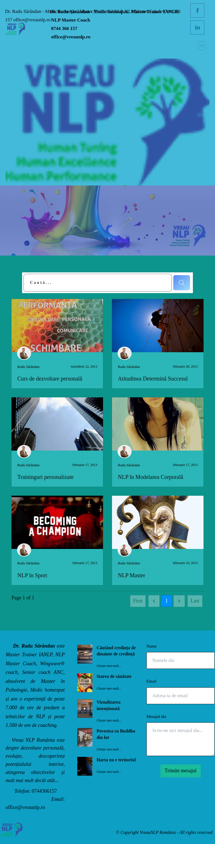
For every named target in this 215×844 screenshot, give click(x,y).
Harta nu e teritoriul (116, 759)
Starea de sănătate (114, 676)
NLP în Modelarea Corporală (150, 477)
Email (151, 681)
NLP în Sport (32, 575)
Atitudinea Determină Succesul (153, 378)
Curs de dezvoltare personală (49, 378)
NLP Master (131, 575)
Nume (151, 646)
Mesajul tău (156, 716)
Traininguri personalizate (45, 477)
